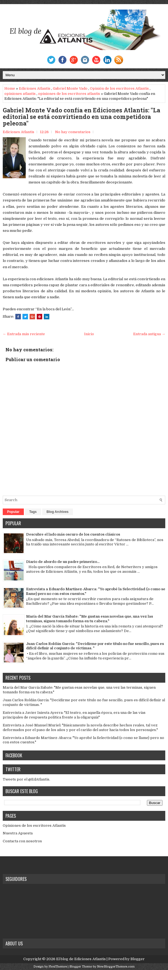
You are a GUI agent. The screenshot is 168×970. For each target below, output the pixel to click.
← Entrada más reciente (24, 334)
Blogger (137, 959)
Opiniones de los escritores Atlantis (34, 825)
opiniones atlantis (20, 94)
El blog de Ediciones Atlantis (81, 959)
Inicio (89, 334)
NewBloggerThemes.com (116, 966)
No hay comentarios (72, 132)
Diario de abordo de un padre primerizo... (62, 562)
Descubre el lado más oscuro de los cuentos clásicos (73, 534)
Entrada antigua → (149, 334)
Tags (33, 512)
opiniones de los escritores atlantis (69, 94)
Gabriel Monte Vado (70, 88)
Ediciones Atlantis (34, 88)
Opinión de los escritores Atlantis (119, 88)
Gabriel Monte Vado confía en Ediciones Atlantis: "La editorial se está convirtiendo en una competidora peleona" (81, 117)
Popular (13, 512)
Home (9, 88)
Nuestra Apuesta (18, 833)
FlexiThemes (58, 966)
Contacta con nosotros (22, 841)
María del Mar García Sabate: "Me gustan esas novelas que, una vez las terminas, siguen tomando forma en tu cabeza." (89, 618)
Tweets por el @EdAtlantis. (26, 779)
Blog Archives (58, 512)
